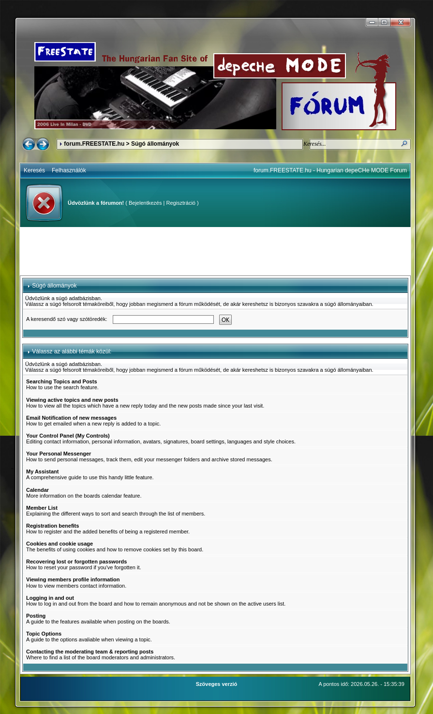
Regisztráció (180, 203)
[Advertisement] (215, 251)
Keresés (34, 170)
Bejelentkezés (145, 203)
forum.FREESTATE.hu (94, 143)
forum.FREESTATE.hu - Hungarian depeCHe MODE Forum (330, 170)
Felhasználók (69, 170)
